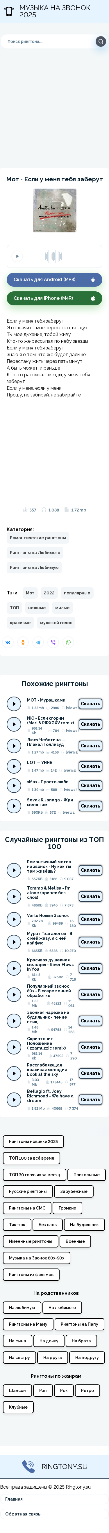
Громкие (67, 1208)
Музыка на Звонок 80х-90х (36, 1258)
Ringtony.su (54, 1466)
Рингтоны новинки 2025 (33, 1141)
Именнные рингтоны (30, 1241)
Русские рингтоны (28, 1191)
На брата (81, 1341)
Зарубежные (73, 1191)
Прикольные (87, 1174)
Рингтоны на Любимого (35, 552)
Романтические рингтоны (38, 537)
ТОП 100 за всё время (31, 1158)
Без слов (48, 1224)
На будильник (84, 1224)
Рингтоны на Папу (79, 1324)
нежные (37, 607)
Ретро (87, 1390)
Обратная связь (22, 1514)
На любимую (22, 1307)
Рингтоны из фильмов (31, 1274)
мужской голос (56, 622)
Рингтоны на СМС (27, 1208)
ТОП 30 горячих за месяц (34, 1174)
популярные (77, 593)
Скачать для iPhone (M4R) (54, 298)
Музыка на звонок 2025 (47, 11)
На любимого (62, 1307)
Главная (14, 1499)
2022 (49, 593)
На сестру (19, 1357)
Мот (30, 593)
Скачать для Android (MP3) (54, 279)
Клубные (18, 1407)
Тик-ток (17, 1224)
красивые (20, 622)
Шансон (17, 1390)
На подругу (87, 1357)
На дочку (49, 1341)
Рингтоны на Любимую (34, 567)
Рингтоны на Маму (28, 1324)
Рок (64, 1390)
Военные (75, 1241)
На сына (17, 1341)
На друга (52, 1357)
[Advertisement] (54, 104)
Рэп (43, 1390)
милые (62, 607)
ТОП (14, 607)
